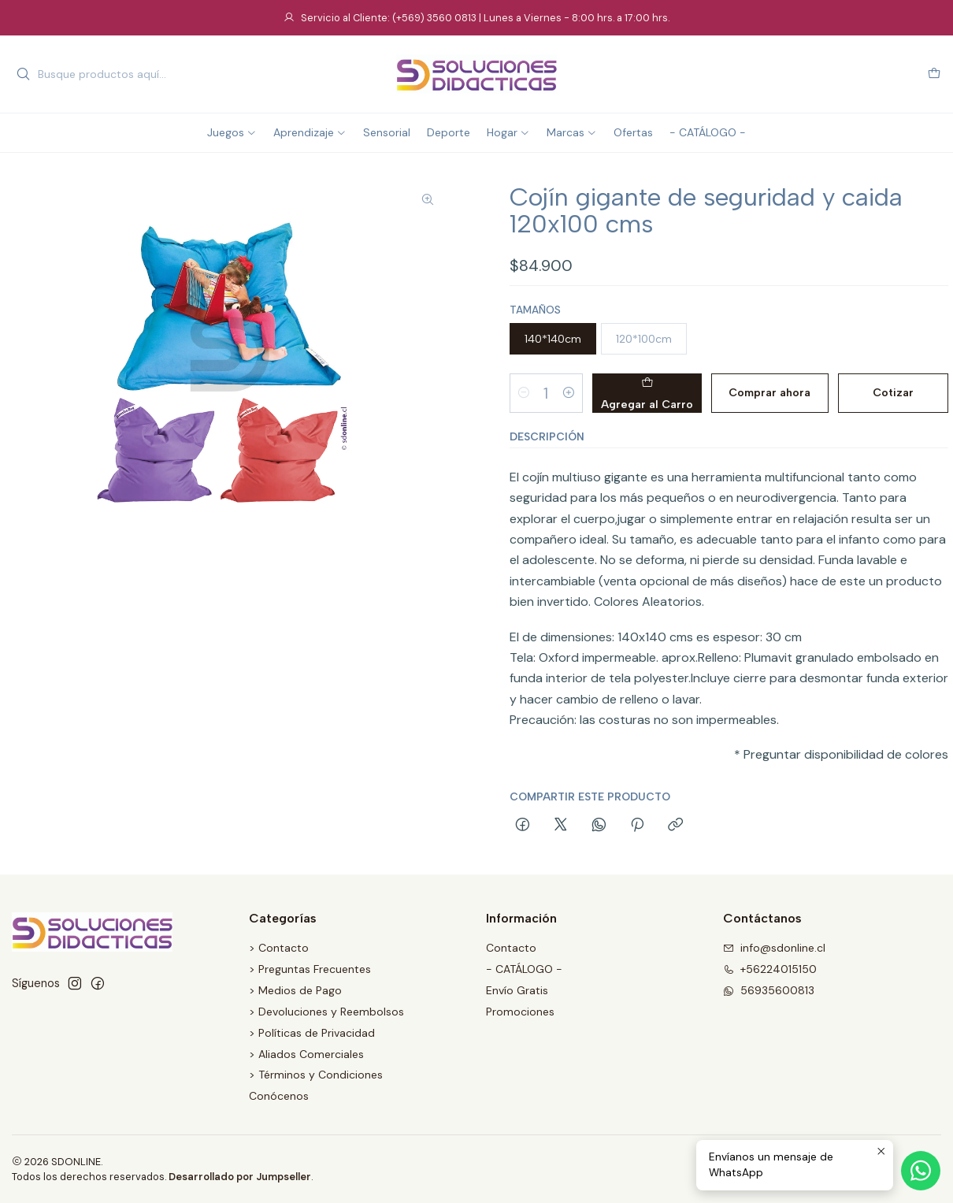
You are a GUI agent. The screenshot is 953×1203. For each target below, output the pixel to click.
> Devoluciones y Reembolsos (326, 1011)
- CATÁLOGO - (524, 969)
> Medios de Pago (295, 990)
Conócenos (279, 1096)
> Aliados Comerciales (306, 1054)
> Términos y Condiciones (316, 1074)
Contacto (511, 948)
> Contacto (279, 948)
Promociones (520, 1011)
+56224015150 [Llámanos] (770, 969)
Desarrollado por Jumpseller (240, 1176)
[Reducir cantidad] (523, 393)
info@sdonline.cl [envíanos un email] (774, 948)
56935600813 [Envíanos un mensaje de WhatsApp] (768, 990)
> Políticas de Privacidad (312, 1033)
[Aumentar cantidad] (568, 393)
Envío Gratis (517, 990)
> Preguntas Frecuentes (310, 969)
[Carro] (934, 74)
